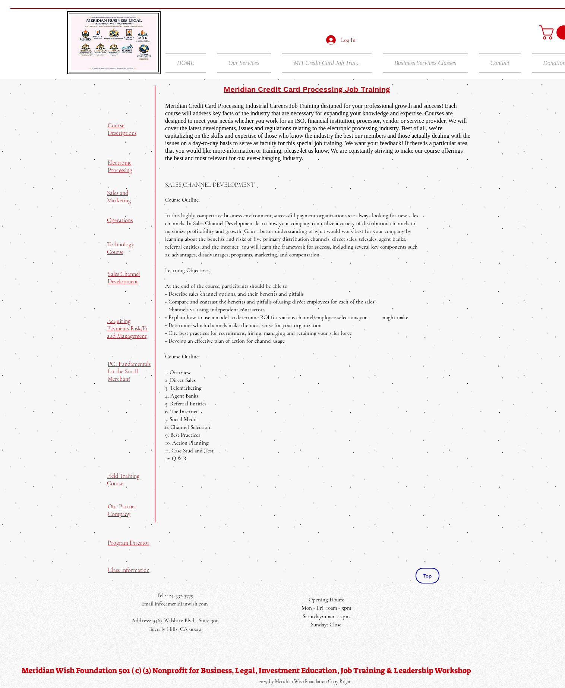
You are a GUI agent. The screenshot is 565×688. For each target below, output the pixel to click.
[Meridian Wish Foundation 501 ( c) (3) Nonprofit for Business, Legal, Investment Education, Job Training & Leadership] (246, 670)
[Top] (427, 575)
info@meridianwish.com (181, 603)
